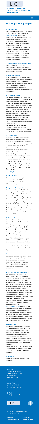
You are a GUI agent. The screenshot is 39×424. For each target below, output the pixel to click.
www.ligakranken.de (11, 35)
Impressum (10, 417)
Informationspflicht (28, 419)
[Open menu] (32, 17)
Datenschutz (26, 417)
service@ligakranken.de (13, 172)
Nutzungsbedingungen (13, 419)
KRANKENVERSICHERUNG (19, 10)
